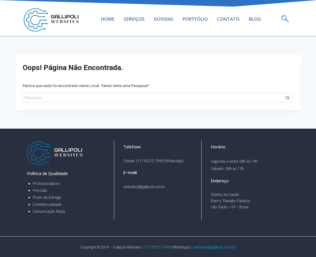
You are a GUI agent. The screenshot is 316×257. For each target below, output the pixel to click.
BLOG (255, 19)
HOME (107, 19)
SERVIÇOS (134, 19)
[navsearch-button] (285, 12)
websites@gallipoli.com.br (214, 247)
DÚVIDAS (163, 19)
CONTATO (228, 19)
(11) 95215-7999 (156, 247)
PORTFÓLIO (195, 19)
